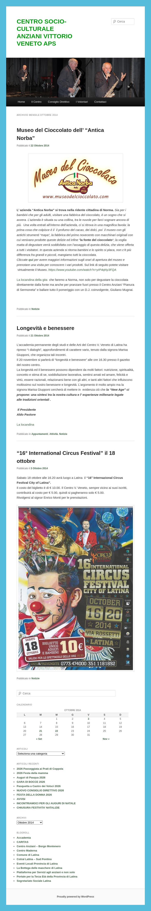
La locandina (25, 424)
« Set (39, 739)
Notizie (35, 309)
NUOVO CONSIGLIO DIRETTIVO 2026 (40, 790)
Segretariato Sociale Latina (34, 880)
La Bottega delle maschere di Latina (39, 867)
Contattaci (100, 101)
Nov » (106, 739)
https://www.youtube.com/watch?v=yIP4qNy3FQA (82, 269)
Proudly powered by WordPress (75, 896)
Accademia (24, 837)
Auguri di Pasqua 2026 (31, 777)
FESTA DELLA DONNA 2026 (34, 794)
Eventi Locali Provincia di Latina (37, 863)
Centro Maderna (27, 850)
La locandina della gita (32, 279)
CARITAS (22, 842)
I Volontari (82, 101)
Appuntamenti (39, 434)
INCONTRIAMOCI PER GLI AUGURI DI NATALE (46, 803)
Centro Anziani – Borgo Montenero (39, 846)
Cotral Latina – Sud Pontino (34, 859)
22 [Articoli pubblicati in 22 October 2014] (56, 731)
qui (31, 259)
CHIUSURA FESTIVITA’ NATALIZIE (38, 807)
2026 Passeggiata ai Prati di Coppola (40, 768)
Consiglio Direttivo (58, 101)
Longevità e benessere (45, 328)
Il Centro (36, 101)
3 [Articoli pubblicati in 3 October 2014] (88, 719)
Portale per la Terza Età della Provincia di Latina (47, 876)
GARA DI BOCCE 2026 (31, 781)
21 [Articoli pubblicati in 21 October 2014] (40, 731)
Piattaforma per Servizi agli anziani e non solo (46, 872)
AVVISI (21, 799)
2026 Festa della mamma (32, 773)
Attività (54, 434)
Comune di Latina (28, 854)
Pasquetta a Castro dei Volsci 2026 (39, 786)
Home (21, 101)
